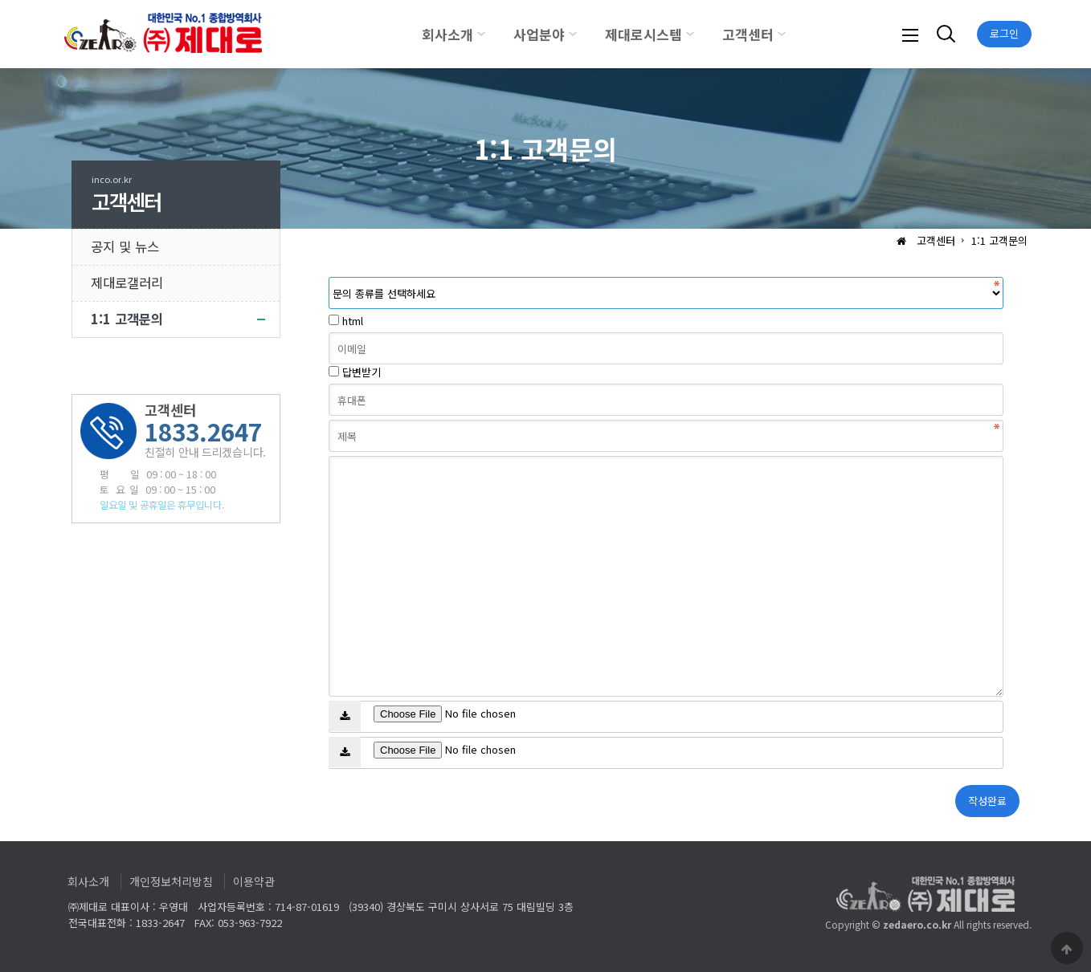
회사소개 (447, 34)
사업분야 (539, 34)
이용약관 (254, 881)
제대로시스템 (643, 34)
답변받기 (361, 372)
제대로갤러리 (127, 282)
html (352, 320)
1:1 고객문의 (127, 318)
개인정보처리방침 (171, 881)
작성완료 (987, 800)
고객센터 (748, 34)
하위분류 (481, 34)
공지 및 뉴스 (125, 246)
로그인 (1004, 33)
